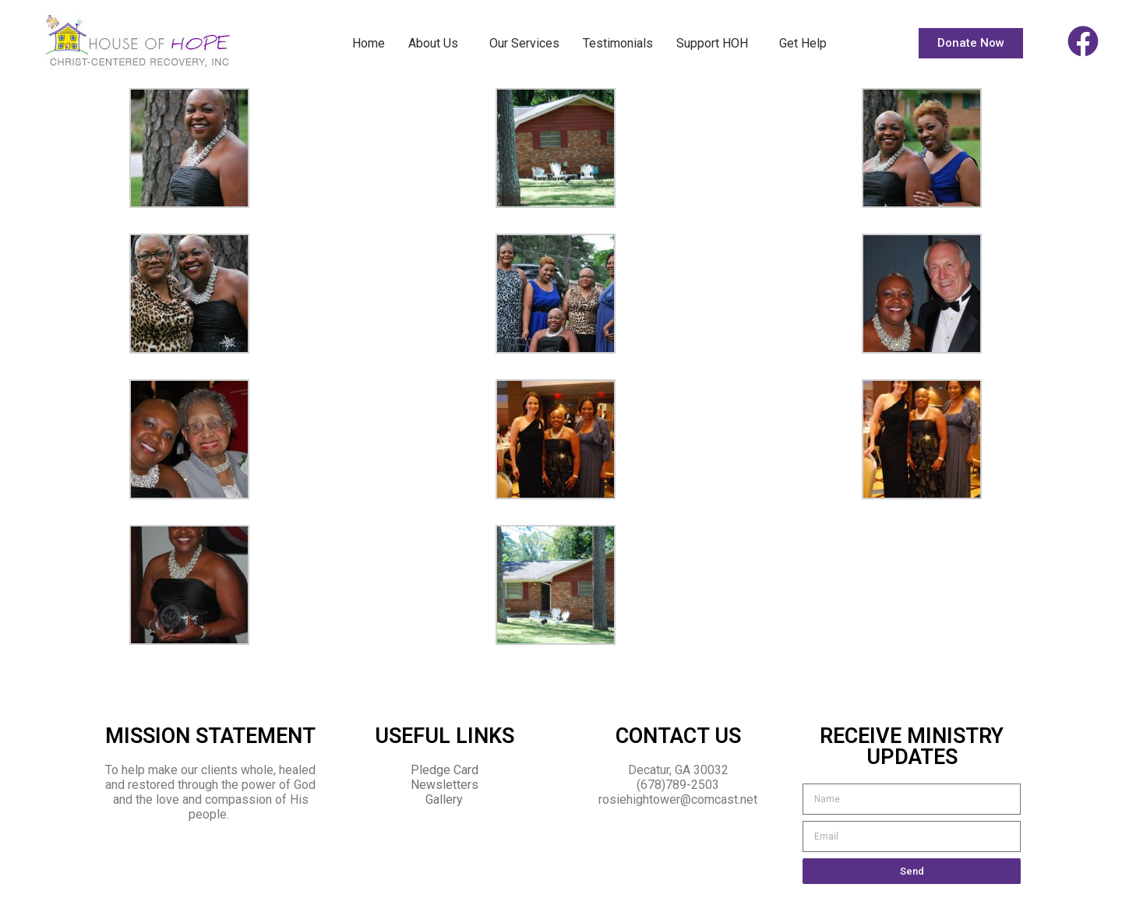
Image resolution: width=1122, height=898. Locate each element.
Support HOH (716, 43)
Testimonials (618, 43)
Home (368, 43)
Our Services (524, 43)
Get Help (803, 43)
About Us (437, 43)
